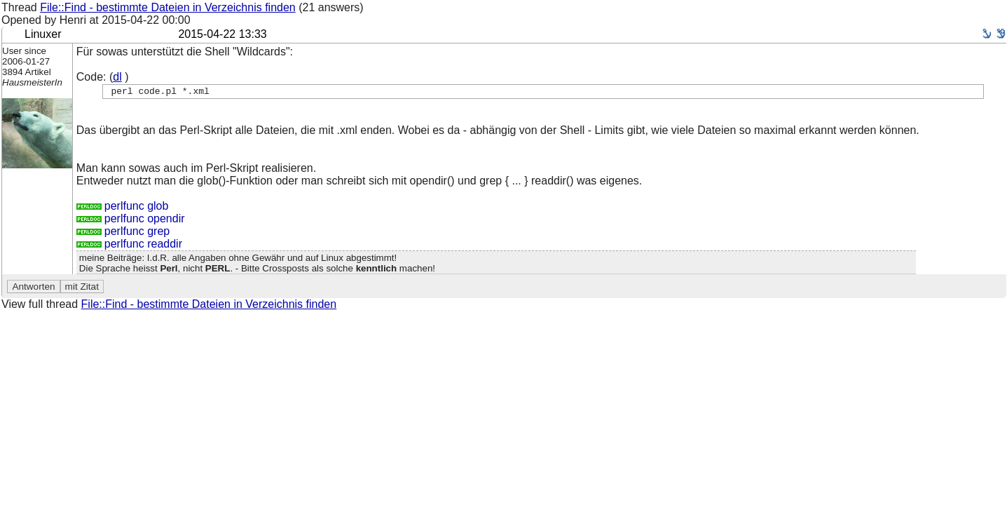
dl (117, 77)
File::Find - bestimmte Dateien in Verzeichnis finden (168, 7)
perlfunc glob (122, 208)
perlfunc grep (123, 233)
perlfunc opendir (130, 221)
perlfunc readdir (129, 246)
